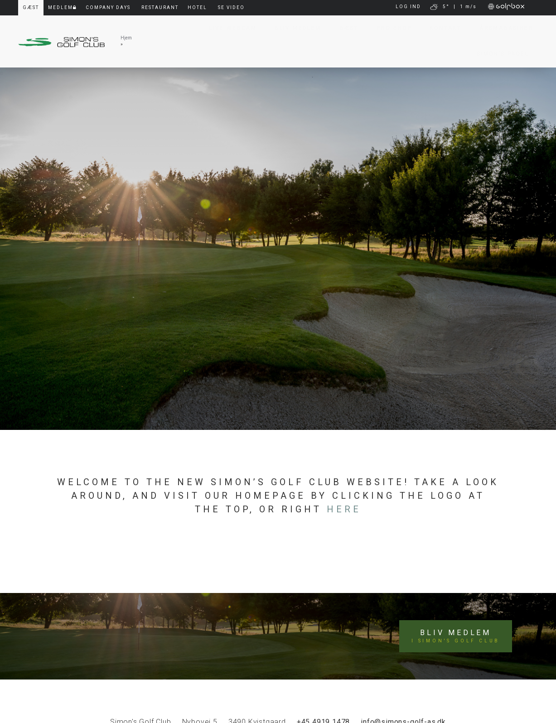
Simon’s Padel (498, 54)
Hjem (126, 37)
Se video (231, 7)
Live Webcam (228, 28)
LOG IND (408, 6)
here (344, 509)
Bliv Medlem (293, 28)
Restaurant (160, 7)
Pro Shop (389, 28)
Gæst (344, 28)
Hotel (197, 7)
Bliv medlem (455, 636)
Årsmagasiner (502, 28)
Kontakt (441, 28)
